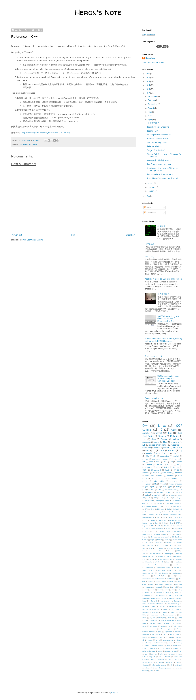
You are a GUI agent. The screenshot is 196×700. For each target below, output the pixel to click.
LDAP (180, 528)
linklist (162, 450)
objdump (177, 626)
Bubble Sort (149, 500)
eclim (152, 590)
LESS (147, 531)
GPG (169, 517)
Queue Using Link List (154, 398)
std (181, 489)
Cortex (167, 506)
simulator (153, 648)
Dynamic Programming (153, 512)
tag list (152, 657)
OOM (144, 470)
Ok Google (175, 537)
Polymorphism (177, 540)
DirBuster (160, 509)
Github (153, 520)
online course (152, 629)
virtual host (170, 662)
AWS (155, 498)
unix (147, 495)
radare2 (150, 640)
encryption (146, 484)
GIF (158, 517)
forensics (159, 593)
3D (167, 495)
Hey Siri (145, 526)
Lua (168, 531)
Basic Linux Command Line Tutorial (162, 178)
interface (145, 612)
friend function (159, 595)
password (145, 634)
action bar (157, 565)
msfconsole (152, 623)
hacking (175, 439)
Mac (165, 442)
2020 (147, 73)
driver (167, 587)
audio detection (163, 573)
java (171, 486)
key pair (152, 618)
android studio (177, 565)
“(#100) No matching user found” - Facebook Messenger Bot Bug (168, 318)
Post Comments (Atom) (33, 239)
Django (159, 464)
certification (171, 579)
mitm (178, 486)
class (153, 439)
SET (143, 548)
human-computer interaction (153, 604)
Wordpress (149, 475)
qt (167, 637)
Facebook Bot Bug (154, 514)
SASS (158, 545)
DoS (168, 509)
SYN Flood (159, 548)
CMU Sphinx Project (162, 500)
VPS (155, 559)
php (180, 450)
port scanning (174, 634)
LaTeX (166, 467)
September (153, 104)
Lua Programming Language (159, 164)
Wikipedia (148, 562)
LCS (174, 528)
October (151, 100)
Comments (150, 212)
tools (153, 659)
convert (150, 581)
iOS (143, 445)
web (170, 665)
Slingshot (162, 551)
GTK (180, 517)
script (147, 645)
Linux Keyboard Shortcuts (158, 127)
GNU (163, 517)
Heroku (167, 453)
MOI (174, 453)
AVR (149, 498)
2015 (147, 81)
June (150, 112)
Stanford (145, 472)
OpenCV (145, 540)
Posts (147, 207)
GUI (146, 520)
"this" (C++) (149, 256)
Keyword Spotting (157, 528)
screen (152, 489)
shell (168, 645)
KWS (146, 528)
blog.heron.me (148, 34)
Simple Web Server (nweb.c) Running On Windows (164, 155)
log (146, 620)
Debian (149, 464)
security (148, 453)
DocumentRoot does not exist (160, 174)
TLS (143, 553)
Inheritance (147, 467)
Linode (161, 531)
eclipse (159, 590)
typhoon (161, 659)
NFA (164, 534)
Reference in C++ (154, 146)
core (157, 581)
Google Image (147, 523)
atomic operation (148, 573)
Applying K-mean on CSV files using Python (163, 279)
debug (151, 584)
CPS (143, 503)
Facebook (146, 447)
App (171, 461)
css (154, 450)
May (150, 116)
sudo (143, 657)
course (164, 581)
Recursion (150, 545)
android (160, 475)
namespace (153, 626)
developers (148, 587)
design (145, 481)
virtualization (157, 495)
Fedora (157, 447)
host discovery (165, 601)
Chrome (179, 461)
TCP (178, 551)
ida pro (162, 606)
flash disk (148, 593)
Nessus (144, 537)
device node (158, 587)
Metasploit (156, 534)
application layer (163, 567)
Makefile (174, 435)
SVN (150, 548)
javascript (146, 442)
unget (170, 659)
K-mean (179, 526)
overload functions (148, 631)
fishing (180, 590)
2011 (147, 196)
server (156, 442)
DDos (158, 453)
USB (149, 559)
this (160, 657)
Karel (158, 467)
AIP (143, 498)
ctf (160, 478)
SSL (147, 456)
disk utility (159, 481)
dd (166, 478)
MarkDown (146, 534)
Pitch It (167, 540)
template (178, 492)
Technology (168, 553)
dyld (180, 587)
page (159, 631)
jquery (173, 612)
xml (152, 671)
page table (168, 631)
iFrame (144, 606)
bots (172, 576)
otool (178, 629)
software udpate (171, 651)
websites (175, 445)
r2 (143, 640)
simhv (144, 648)
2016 (147, 77)
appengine (164, 456)
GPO (175, 517)
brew (178, 576)
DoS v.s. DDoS (177, 509)
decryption (159, 584)
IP (178, 464)
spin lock (154, 654)
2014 (147, 85)
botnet (165, 576)
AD (179, 495)
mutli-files (176, 623)
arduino (145, 570)
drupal (174, 587)
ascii (178, 570)
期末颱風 (161, 226)
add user (167, 565)
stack (151, 461)
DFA (146, 509)
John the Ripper (168, 526)
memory (171, 450)
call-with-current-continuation (153, 579)
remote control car (159, 643)
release (147, 643)
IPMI (152, 526)
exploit (176, 456)
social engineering (148, 651)
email (167, 590)
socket (160, 651)
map (178, 620)
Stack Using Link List (153, 356)
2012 (147, 93)
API (165, 461)
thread (167, 657)
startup (170, 654)
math (144, 623)
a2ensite (177, 562)
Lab (154, 531)
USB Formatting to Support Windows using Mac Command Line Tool (168, 378)
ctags (178, 581)
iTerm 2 (153, 606)
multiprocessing (164, 623)
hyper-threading (173, 604)
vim (144, 439)
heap (144, 601)
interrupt (155, 612)
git (158, 486)
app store (171, 475)
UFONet (177, 556)
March (151, 183)
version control (147, 662)
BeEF (168, 498)
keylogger (161, 618)
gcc (146, 486)
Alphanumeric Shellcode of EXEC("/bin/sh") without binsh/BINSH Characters (163, 339)
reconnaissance (167, 640)
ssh (143, 461)
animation (149, 567)
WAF (171, 559)
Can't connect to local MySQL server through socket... (162, 169)
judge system (154, 615)
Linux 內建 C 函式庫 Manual (159, 160)
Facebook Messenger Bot (171, 514)
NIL (170, 534)
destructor (178, 584)
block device (146, 576)
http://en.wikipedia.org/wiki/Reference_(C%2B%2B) (46, 132)
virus (178, 662)
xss (157, 671)
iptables (164, 612)
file (155, 484)
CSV (151, 503)
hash (178, 598)
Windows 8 (159, 562)
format (168, 593)
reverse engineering (159, 459)
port (144, 489)
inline (165, 609)
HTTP (178, 523)
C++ (20, 144)
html (164, 486)
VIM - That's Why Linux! (157, 142)
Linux (162, 426)
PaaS (167, 470)
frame (177, 593)
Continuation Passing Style (152, 506)
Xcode (168, 562)
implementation (174, 606)
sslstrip (162, 654)
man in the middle (167, 620)
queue (178, 637)
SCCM (165, 545)
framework (146, 595)
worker (177, 668)
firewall (163, 484)
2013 (147, 89)
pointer (25, 144)
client (153, 478)
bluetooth (157, 576)
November (152, 96)
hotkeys (176, 601)
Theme (169, 556)
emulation (174, 481)
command (174, 442)
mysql (144, 626)
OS (181, 453)
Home (74, 235)
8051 (173, 495)
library (180, 618)
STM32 (176, 470)
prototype (153, 637)
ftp (170, 595)
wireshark (148, 668)
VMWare (156, 472)
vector (177, 659)
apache (146, 432)
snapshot (176, 648)
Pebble (159, 540)
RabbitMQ (168, 542)
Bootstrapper (177, 498)
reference (33, 144)
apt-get (176, 567)
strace (178, 654)
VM (154, 456)
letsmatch (171, 618)
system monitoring (164, 492)
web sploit (178, 665)
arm (152, 570)
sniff (159, 489)
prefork (144, 637)
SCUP (178, 545)
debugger (175, 478)
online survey (164, 629)
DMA (152, 509)
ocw (143, 629)
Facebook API (168, 512)
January (151, 191)
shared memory (157, 645)
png (165, 634)
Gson (156, 523)
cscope (171, 581)
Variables (163, 559)
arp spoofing (161, 570)
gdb (152, 486)
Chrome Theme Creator (157, 138)
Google (164, 439)
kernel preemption (169, 615)
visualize (145, 665)
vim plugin (159, 662)
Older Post (130, 235)
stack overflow (170, 489)
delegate (169, 584)
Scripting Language (149, 551)
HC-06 (164, 523)
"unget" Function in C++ (157, 150)
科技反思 (150, 244)
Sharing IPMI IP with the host (159, 134)
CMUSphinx (176, 500)
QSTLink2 (148, 542)
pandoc (177, 631)
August (151, 108)
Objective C (156, 470)
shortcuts (176, 645)
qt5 (171, 637)
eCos (146, 590)
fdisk (173, 590)
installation (175, 609)
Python (166, 447)
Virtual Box (177, 447)
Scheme (176, 548)
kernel (159, 432)
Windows (178, 472)
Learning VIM (152, 131)
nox (169, 626)
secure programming (158, 445)
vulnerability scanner (159, 665)
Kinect (168, 528)
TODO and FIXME (154, 553)
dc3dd (144, 584)
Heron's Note (98, 12)
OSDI (174, 429)
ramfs (158, 640)
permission (156, 634)
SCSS (171, 545)
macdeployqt (154, 620)
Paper (152, 540)
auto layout (176, 573)
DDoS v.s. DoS (177, 506)
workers (145, 671)
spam (146, 654)
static (158, 461)
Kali (170, 432)
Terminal (160, 556)
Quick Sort (158, 542)
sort (181, 651)
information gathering (150, 609)
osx (173, 629)
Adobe (162, 498)
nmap (163, 626)
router (171, 643)
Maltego (176, 531)
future (164, 598)
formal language (175, 484)
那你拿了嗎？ (153, 123)
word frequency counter (163, 668)
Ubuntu (162, 435)
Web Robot (167, 472)
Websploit (179, 559)
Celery (160, 503)
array (171, 570)
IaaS (158, 526)
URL (143, 559)
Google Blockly (175, 520)
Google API (162, 520)
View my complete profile (153, 62)
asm (147, 450)
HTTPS (170, 464)
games (171, 598)
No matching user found (160, 537)
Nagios (176, 467)
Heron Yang (150, 58)
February (152, 187)
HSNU (171, 523)
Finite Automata (148, 517)
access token (146, 565)
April (150, 119)
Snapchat (171, 551)
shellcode (176, 459)
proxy (161, 637)
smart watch (165, 648)
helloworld (153, 601)
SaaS (168, 548)
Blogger (114, 692)
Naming (177, 534)
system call (149, 492)
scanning (179, 643)
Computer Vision (173, 503)
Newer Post (17, 235)
